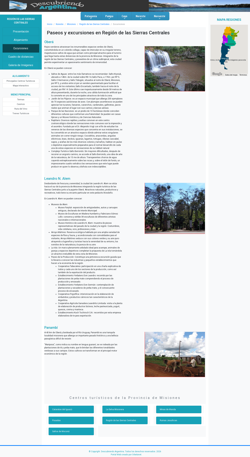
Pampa (109, 17)
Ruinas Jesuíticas (168, 420)
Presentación (21, 31)
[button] (225, 58)
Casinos (21, 104)
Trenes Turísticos (21, 113)
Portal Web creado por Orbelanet (126, 454)
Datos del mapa (231, 75)
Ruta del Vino (20, 109)
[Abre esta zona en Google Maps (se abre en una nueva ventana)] (217, 74)
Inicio (49, 24)
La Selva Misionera (115, 409)
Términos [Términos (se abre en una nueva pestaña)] (243, 75)
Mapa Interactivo (21, 85)
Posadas (56, 420)
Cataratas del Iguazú (62, 409)
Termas (20, 99)
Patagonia (91, 17)
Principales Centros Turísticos (21, 81)
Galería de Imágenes (20, 65)
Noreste (141, 17)
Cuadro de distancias (21, 56)
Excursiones (20, 48)
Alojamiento (21, 40)
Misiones (71, 24)
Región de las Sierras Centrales (94, 24)
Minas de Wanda (168, 409)
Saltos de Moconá (60, 431)
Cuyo (124, 17)
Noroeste (159, 17)
